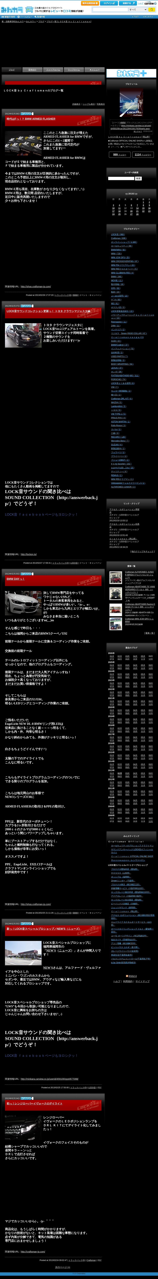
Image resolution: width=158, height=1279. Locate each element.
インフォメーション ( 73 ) (122, 349)
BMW (75, 295)
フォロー (119, 154)
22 (143, 211)
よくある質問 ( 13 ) (119, 296)
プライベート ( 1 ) (119, 456)
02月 (120, 656)
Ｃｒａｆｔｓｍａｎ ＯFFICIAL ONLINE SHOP (132, 856)
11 (119, 208)
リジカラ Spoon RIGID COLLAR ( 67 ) (129, 333)
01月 (112, 656)
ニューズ (65, 950)
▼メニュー (95, 70)
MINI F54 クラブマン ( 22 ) (123, 265)
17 (113, 211)
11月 (143, 668)
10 (113, 208)
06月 (151, 665)
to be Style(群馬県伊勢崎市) (123, 962)
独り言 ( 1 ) (116, 395)
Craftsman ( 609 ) (119, 238)
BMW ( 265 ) (116, 276)
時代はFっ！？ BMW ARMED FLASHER (31, 118)
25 (119, 214)
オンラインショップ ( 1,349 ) (124, 242)
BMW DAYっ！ (16, 579)
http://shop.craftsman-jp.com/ (36, 286)
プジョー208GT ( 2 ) (120, 460)
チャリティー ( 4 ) (119, 471)
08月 (120, 668)
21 (137, 211)
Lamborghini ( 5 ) (118, 406)
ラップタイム (74, 70)
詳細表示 (76, 104)
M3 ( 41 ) (115, 303)
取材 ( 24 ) (115, 292)
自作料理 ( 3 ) (117, 352)
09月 (127, 668)
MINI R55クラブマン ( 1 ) (122, 479)
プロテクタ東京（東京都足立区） (126, 884)
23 (149, 211)
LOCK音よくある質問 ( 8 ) (123, 383)
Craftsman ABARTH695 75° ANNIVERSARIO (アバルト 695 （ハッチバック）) (140, 590)
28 (137, 214)
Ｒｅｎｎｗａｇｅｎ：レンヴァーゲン (128, 860)
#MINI (123, 122)
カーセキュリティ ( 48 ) (121, 246)
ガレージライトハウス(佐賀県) (124, 951)
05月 (143, 656)
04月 (135, 656)
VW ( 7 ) (114, 387)
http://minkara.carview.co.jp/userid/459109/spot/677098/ (49, 1079)
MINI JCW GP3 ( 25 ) (120, 257)
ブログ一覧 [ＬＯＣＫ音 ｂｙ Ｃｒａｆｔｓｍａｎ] (69, 21)
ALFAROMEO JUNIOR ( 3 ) (123, 487)
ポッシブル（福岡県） (121, 877)
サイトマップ (143, 981)
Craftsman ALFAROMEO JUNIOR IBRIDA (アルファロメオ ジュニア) (139, 575)
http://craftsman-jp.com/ (33, 1251)
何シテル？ (138, 131)
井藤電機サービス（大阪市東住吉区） (128, 888)
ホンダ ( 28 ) (116, 372)
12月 (151, 668)
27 (131, 214)
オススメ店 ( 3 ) (118, 307)
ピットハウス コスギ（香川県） (125, 947)
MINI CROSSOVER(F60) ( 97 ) (125, 261)
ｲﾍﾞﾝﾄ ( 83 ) (116, 300)
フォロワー (143, 154)
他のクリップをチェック (143, 551)
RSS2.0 (133, 976)
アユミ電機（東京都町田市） (124, 943)
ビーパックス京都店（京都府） (125, 904)
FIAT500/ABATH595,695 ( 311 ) (125, 375)
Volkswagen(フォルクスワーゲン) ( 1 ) (128, 483)
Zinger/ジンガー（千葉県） (123, 881)
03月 (127, 656)
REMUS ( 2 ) (116, 475)
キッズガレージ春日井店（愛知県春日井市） (131, 892)
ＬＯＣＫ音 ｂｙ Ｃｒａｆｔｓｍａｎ (124, 137)
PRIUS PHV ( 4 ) (118, 418)
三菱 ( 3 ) (115, 433)
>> (136, 194)
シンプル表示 (89, 104)
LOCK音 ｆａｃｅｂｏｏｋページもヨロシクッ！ (41, 514)
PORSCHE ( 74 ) (118, 379)
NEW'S (51, 950)
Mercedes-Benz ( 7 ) (120, 441)
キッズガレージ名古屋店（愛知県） (127, 900)
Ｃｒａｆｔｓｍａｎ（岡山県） (123, 539)
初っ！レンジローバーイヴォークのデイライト (35, 1103)
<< (126, 194)
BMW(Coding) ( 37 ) (120, 345)
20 (131, 211)
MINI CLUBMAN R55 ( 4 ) (122, 273)
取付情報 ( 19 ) (117, 284)
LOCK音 (74, 563)
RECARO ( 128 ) (118, 437)
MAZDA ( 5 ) (116, 402)
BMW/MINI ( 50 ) (118, 250)
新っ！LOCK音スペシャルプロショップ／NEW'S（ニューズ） (44, 928)
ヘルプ (140, 3)
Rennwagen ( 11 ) (119, 322)
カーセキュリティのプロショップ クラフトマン (132, 845)
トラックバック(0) (63, 295)
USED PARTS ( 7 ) (119, 356)
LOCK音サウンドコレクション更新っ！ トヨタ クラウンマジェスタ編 (48, 311)
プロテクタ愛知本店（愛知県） (125, 869)
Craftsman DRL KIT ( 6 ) (122, 398)
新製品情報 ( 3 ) (118, 360)
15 (143, 208)
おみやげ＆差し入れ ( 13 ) (122, 468)
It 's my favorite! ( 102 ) (121, 464)
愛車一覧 (150, 633)
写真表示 (101, 104)
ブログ (41, 21)
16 (149, 208)
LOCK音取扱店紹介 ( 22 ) (122, 311)
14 (137, 208)
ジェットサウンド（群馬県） (124, 907)
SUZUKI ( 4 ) (117, 445)
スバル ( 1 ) (116, 429)
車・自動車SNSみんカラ (13, 21)
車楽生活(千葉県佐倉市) (121, 955)
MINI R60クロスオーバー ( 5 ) (124, 269)
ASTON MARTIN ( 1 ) (120, 421)
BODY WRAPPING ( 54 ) (122, 364)
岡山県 (146, 137)
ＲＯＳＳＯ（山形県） (121, 873)
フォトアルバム (53, 70)
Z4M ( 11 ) (115, 326)
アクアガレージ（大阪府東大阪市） (127, 896)
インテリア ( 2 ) (118, 329)
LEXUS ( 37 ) (117, 368)
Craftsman (91, 1260)
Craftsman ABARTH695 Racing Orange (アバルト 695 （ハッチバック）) (140, 607)
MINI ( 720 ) (116, 253)
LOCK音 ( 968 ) (118, 234)
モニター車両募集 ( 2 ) (121, 391)
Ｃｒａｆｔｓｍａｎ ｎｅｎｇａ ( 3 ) (127, 337)
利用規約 (128, 981)
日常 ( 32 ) (115, 288)
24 (113, 214)
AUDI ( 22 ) (116, 341)
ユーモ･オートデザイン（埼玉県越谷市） (129, 936)
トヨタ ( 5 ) (116, 410)
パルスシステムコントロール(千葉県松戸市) (130, 959)
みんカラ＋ (31, 21)
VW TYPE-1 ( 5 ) (118, 414)
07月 (112, 668)
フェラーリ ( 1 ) (118, 452)
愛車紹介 (32, 70)
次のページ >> (62, 1267)
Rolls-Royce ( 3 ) (118, 425)
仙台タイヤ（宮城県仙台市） (124, 939)
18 (119, 211)
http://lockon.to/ (29, 554)
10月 (135, 668)
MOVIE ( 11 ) (117, 280)
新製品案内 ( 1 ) (118, 448)
